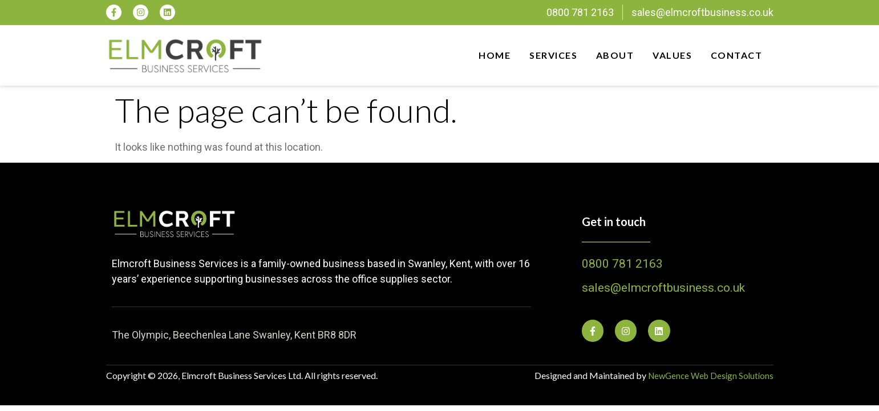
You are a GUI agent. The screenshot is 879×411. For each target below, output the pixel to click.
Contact (737, 55)
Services (549, 55)
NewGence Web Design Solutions (707, 375)
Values (671, 55)
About (612, 55)
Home (488, 55)
